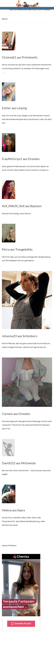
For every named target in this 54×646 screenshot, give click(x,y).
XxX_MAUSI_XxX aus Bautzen (22, 206)
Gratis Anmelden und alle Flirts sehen (29, 10)
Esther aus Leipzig (14, 108)
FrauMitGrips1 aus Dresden (21, 159)
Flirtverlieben (27, 5)
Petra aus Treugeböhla (17, 249)
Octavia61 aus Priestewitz (20, 57)
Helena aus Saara (13, 510)
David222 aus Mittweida (19, 463)
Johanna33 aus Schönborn (19, 336)
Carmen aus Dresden (16, 414)
